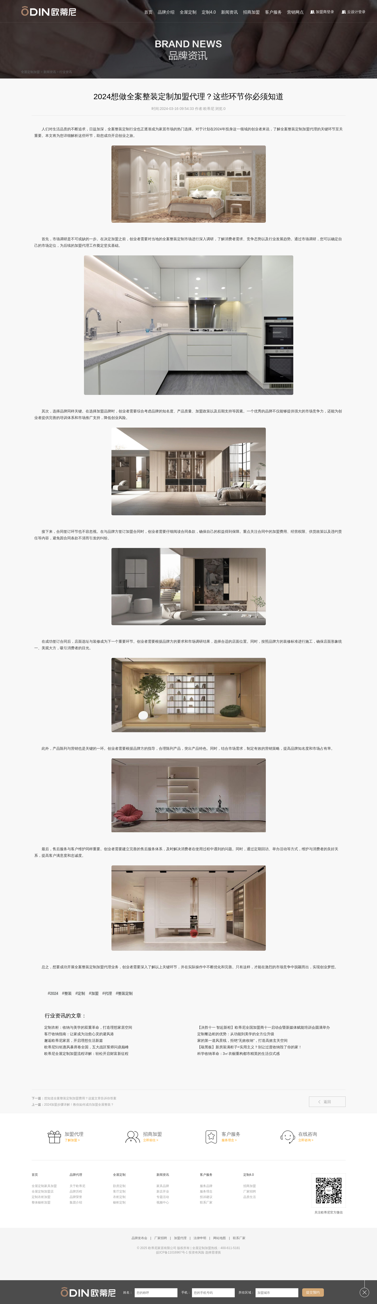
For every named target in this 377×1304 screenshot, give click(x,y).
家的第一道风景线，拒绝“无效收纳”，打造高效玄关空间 (242, 1040)
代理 (108, 993)
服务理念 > (229, 1140)
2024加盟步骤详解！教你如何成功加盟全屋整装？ (79, 1104)
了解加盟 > (72, 1140)
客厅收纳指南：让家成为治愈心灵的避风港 (79, 1034)
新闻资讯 (229, 12)
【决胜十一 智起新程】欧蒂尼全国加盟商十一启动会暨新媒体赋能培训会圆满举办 (263, 1027)
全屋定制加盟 (30, 72)
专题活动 (162, 1197)
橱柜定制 (119, 1202)
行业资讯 (65, 72)
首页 (148, 12)
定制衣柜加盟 (41, 1197)
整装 (68, 993)
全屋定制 (188, 12)
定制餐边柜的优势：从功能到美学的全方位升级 (235, 1034)
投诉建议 (206, 1197)
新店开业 (162, 1191)
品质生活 (249, 1197)
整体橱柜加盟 (41, 1202)
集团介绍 (76, 1202)
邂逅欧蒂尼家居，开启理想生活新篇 (73, 1040)
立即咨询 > (305, 1140)
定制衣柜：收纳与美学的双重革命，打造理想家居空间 (88, 1027)
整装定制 (125, 993)
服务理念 (206, 1191)
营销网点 (295, 12)
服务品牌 (206, 1186)
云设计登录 (353, 12)
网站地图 (219, 1238)
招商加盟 (251, 12)
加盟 (95, 993)
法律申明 (200, 1238)
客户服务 (273, 12)
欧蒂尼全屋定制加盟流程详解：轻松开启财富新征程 (86, 1053)
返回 (327, 1102)
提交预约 (313, 1292)
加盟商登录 (322, 12)
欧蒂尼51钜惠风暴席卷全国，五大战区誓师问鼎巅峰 (86, 1047)
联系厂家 (206, 1202)
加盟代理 (180, 1238)
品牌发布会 (139, 1238)
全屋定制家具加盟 (44, 1186)
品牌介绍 (166, 12)
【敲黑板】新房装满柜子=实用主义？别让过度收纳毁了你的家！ (249, 1047)
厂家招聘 (249, 1191)
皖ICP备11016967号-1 (172, 1252)
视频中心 (162, 1202)
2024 (54, 993)
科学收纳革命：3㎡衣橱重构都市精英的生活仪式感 (238, 1053)
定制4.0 (209, 12)
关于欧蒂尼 (77, 1186)
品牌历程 (76, 1191)
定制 (81, 993)
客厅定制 (119, 1191)
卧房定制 (119, 1186)
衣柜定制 (119, 1197)
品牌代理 (76, 1175)
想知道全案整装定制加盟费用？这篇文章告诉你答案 (80, 1098)
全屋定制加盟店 (43, 1191)
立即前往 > (150, 1140)
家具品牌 (162, 1186)
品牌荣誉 (76, 1197)
